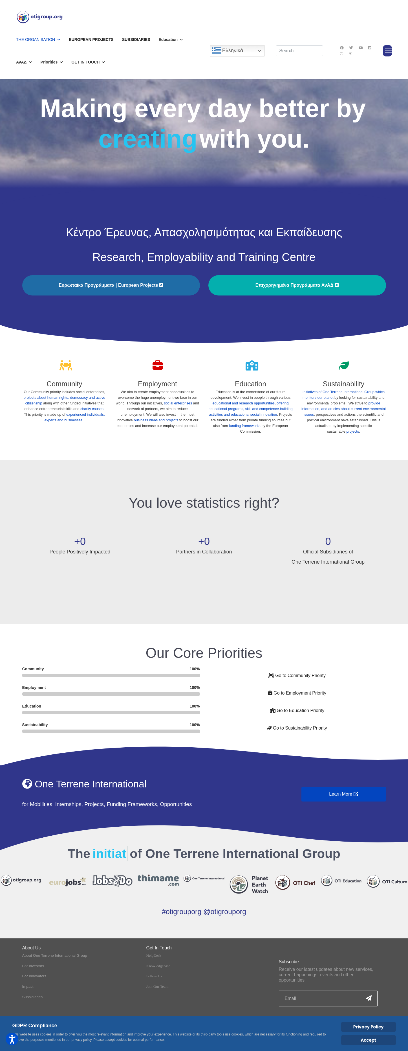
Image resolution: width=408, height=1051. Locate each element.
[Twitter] (351, 48)
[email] (328, 991)
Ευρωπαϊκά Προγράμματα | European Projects (111, 285)
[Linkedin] (369, 48)
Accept (368, 1040)
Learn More (343, 794)
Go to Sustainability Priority (297, 728)
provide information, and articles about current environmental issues (343, 409)
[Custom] (350, 53)
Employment (157, 384)
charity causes (91, 409)
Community (64, 384)
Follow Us (154, 968)
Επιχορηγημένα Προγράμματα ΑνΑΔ (297, 285)
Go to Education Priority (297, 710)
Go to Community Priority (297, 675)
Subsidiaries (136, 39)
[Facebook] (342, 48)
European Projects (91, 39)
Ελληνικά (227, 50)
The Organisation (35, 39)
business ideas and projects (156, 420)
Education (250, 384)
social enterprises (178, 403)
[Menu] (387, 50)
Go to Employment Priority (297, 693)
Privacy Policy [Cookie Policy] (368, 1027)
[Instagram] (341, 53)
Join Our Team (157, 978)
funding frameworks (245, 426)
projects (352, 431)
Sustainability (343, 384)
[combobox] (299, 50)
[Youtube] (361, 48)
